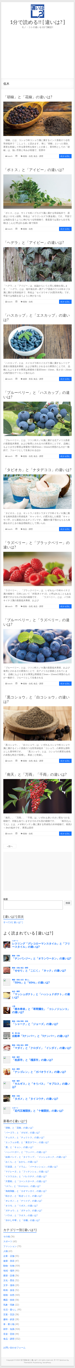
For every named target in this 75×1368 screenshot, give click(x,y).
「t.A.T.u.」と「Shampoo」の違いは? (21, 1186)
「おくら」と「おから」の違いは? (20, 1161)
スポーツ (7, 1241)
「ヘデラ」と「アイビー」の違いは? (33, 242)
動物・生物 (8, 1265)
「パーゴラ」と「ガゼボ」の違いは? (21, 1132)
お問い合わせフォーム (14, 1347)
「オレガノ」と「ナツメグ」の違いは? (22, 1200)
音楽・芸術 (8, 1334)
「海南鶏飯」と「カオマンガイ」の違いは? (24, 1191)
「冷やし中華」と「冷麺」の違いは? (21, 1220)
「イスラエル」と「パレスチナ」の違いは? (24, 1176)
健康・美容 (28, 379)
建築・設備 (8, 1275)
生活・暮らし (10, 1309)
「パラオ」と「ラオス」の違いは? (20, 1215)
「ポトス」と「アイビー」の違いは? (33, 169)
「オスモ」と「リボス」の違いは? (20, 1205)
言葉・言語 (8, 1314)
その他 (6, 1236)
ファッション (10, 1246)
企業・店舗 (8, 1256)
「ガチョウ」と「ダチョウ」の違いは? (22, 1210)
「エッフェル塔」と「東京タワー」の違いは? (26, 1142)
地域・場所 (8, 1270)
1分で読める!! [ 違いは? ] (37, 22)
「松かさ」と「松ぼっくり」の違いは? (22, 1195)
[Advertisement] (37, 57)
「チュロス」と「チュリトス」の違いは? (23, 1137)
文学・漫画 (8, 1285)
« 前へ (10, 846)
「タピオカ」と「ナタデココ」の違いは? (37, 469)
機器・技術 (8, 1299)
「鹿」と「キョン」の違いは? (18, 1147)
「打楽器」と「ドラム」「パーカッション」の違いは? (30, 1166)
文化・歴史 (8, 1280)
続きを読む (65, 156)
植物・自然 (28, 156)
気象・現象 (8, 1304)
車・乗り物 (8, 1324)
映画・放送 (8, 1290)
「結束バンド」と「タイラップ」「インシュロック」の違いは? (34, 1156)
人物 (5, 1251)
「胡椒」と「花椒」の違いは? (27, 97)
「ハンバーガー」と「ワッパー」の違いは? (24, 1152)
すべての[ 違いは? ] (13, 922)
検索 (5, 899)
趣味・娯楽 (8, 1319)
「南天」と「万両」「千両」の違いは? (35, 774)
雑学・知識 (8, 1329)
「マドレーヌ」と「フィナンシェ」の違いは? (26, 1171)
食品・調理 (38, 156)
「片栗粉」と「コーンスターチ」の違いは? (24, 1181)
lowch (9, 156)
